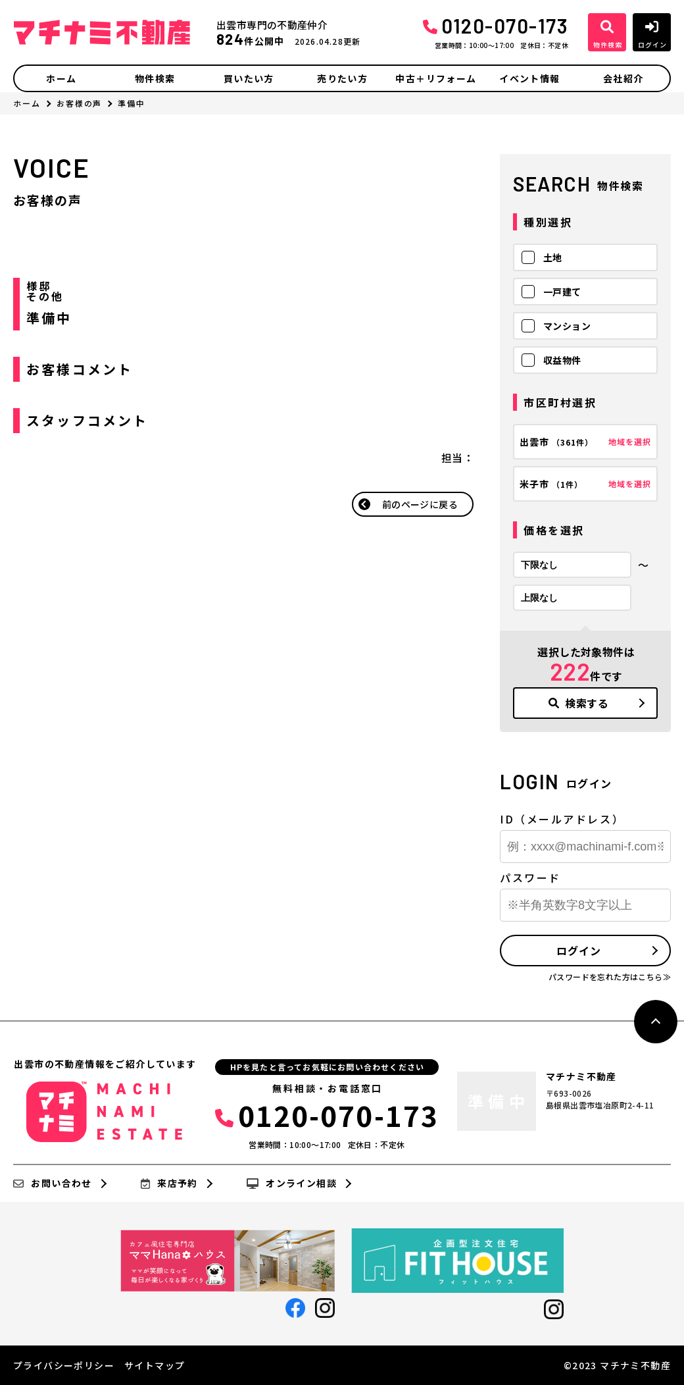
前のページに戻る (420, 504)
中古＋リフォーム (435, 78)
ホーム (61, 78)
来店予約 (169, 1183)
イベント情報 (529, 78)
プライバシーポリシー (63, 1365)
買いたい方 (249, 78)
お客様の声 (80, 103)
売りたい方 (342, 78)
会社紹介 (623, 78)
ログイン (578, 950)
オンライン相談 (292, 1183)
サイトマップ (154, 1365)
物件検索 (155, 78)
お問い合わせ (52, 1183)
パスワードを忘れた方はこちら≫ (610, 976)
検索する (579, 703)
